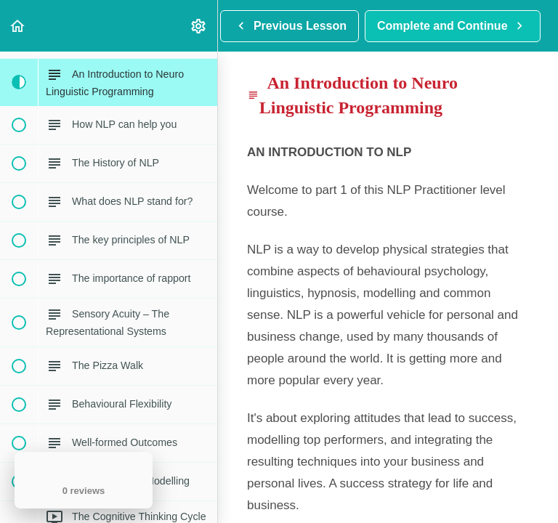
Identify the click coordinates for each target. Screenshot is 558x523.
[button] (18, 26)
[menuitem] (199, 26)
